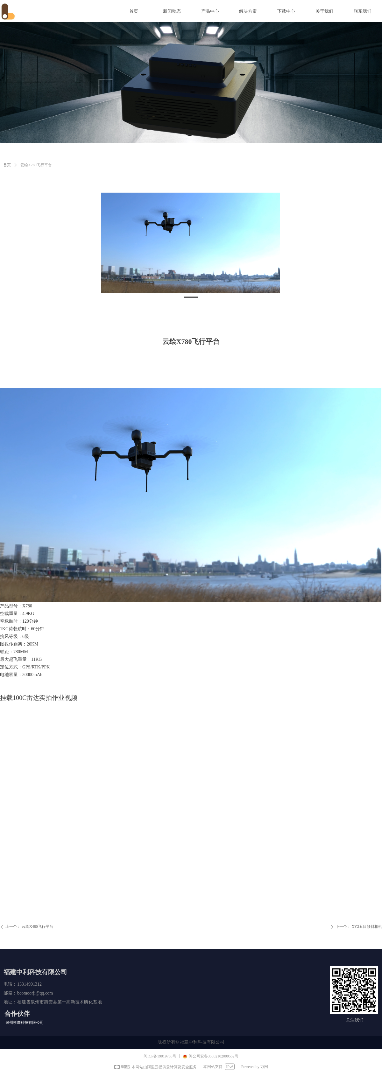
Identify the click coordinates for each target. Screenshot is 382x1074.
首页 (7, 165)
